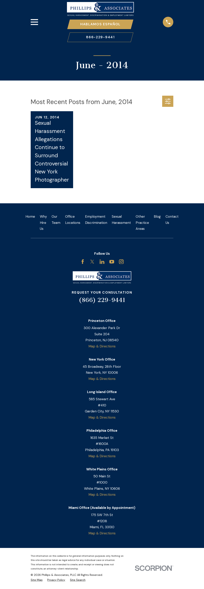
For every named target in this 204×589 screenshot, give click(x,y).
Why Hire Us (43, 223)
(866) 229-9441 (102, 300)
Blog (157, 217)
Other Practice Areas (142, 223)
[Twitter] (92, 262)
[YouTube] (111, 262)
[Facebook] (82, 262)
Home (30, 217)
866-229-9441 (100, 37)
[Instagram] (121, 262)
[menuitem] (37, 580)
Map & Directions (102, 346)
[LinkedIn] (102, 262)
